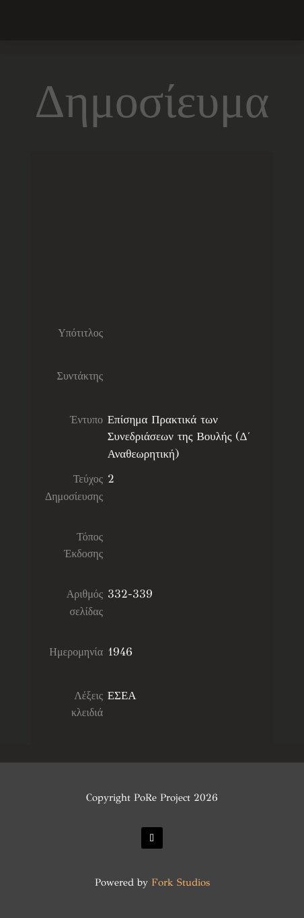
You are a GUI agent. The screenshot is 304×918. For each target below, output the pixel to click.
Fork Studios (180, 882)
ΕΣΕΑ (122, 695)
